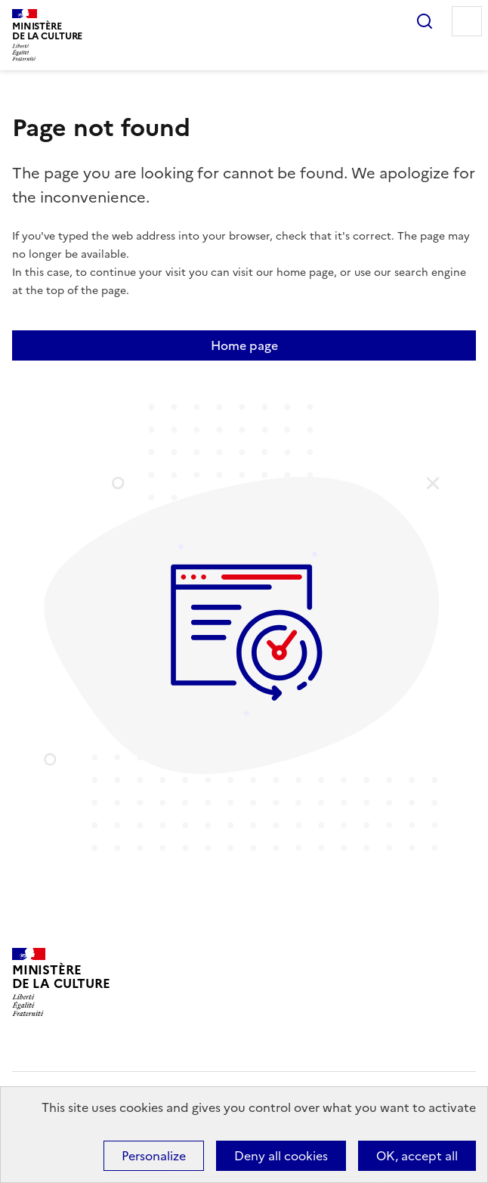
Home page (244, 345)
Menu (467, 21)
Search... (424, 21)
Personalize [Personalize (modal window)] (154, 1156)
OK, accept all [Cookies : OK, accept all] (417, 1156)
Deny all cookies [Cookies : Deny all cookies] (281, 1156)
